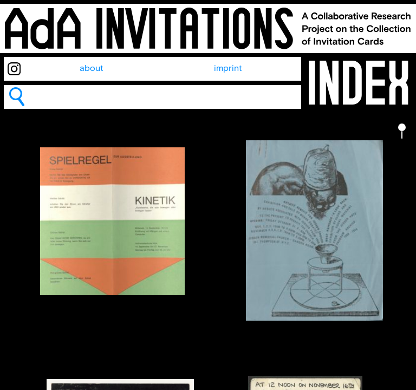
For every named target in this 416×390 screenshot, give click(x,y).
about (91, 68)
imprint (228, 68)
